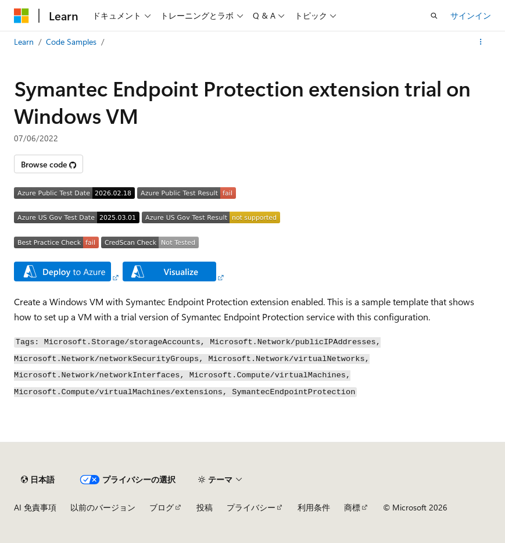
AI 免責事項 (35, 507)
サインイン (470, 15)
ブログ (161, 507)
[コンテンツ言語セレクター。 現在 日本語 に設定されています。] (38, 479)
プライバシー (251, 507)
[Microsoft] (21, 15)
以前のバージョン (102, 507)
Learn (24, 41)
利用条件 (314, 507)
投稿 (204, 507)
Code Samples (71, 41)
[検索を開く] (434, 15)
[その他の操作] (481, 42)
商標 (352, 507)
